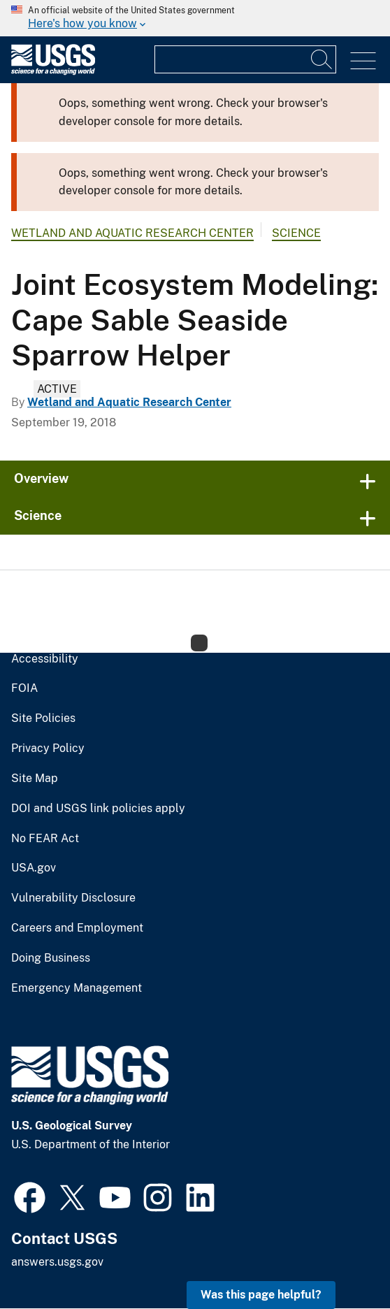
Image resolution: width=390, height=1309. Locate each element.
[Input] (245, 59)
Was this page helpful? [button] (261, 1294)
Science (296, 233)
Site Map (34, 778)
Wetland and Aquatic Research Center (132, 233)
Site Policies (43, 718)
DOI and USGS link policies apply (98, 808)
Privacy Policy (48, 748)
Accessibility (44, 659)
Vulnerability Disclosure (73, 898)
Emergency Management (76, 988)
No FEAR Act (45, 838)
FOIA (24, 688)
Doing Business (50, 958)
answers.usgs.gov (57, 1261)
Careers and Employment (77, 928)
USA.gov (33, 868)
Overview (41, 478)
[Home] (53, 71)
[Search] (322, 59)
